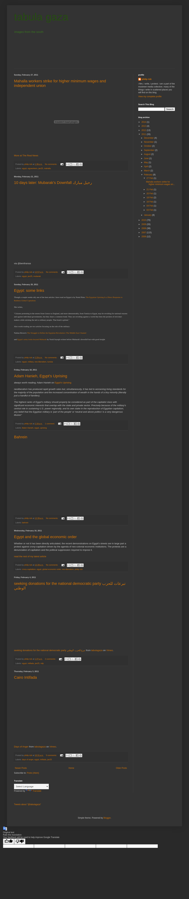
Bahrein (20, 437)
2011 (144, 134)
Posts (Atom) (33, 773)
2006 (144, 236)
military (30, 362)
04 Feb (150, 206)
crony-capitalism (29, 569)
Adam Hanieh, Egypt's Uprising (40, 376)
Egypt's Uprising (63, 382)
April (146, 166)
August (147, 154)
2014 (144, 122)
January (148, 215)
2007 (144, 232)
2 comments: (50, 659)
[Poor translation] (19, 841)
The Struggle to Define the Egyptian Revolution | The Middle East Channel (56, 333)
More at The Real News (26, 155)
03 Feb (150, 210)
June (146, 158)
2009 (144, 224)
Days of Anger (21, 746)
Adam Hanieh (27, 428)
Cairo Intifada (25, 677)
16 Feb (150, 202)
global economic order (51, 569)
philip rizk (79, 569)
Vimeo (109, 650)
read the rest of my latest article (30, 556)
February (148, 174)
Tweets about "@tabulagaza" (27, 804)
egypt (24, 168)
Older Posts (121, 768)
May (146, 162)
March (147, 170)
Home (71, 768)
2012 (144, 130)
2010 (144, 220)
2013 (144, 126)
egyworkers (32, 168)
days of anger (27, 759)
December (149, 138)
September (149, 150)
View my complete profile (150, 96)
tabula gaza (41, 17)
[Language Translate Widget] (31, 786)
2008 (144, 228)
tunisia (50, 362)
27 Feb (150, 178)
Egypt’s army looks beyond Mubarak (31, 339)
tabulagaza (97, 650)
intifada (31, 663)
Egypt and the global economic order (45, 537)
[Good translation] (8, 841)
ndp (42, 663)
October (148, 146)
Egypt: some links (29, 290)
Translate (33, 791)
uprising (43, 428)
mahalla (47, 168)
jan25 (40, 168)
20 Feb (150, 193)
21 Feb (150, 189)
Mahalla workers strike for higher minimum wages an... (160, 183)
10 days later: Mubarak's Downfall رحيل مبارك (53, 182)
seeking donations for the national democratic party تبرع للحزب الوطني (49, 650)
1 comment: (50, 424)
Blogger (107, 818)
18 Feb (150, 197)
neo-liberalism (40, 362)
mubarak (37, 276)
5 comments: (51, 755)
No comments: (51, 164)
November (149, 142)
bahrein (25, 523)
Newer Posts (21, 768)
